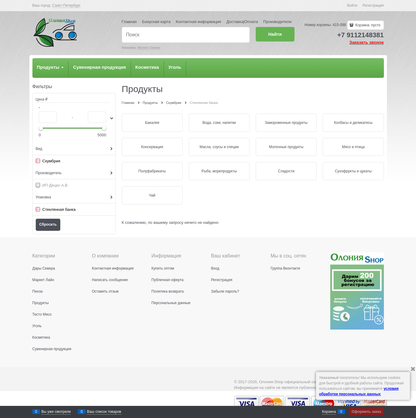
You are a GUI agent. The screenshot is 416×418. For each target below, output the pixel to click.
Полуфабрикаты (152, 171)
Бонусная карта (156, 21)
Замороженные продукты (286, 123)
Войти (352, 5)
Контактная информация (198, 21)
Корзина (329, 411)
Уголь (174, 67)
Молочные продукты (286, 147)
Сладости (286, 171)
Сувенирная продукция (99, 67)
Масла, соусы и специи (219, 147)
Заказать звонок (366, 42)
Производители (277, 21)
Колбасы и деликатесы (353, 123)
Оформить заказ (366, 412)
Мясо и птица (353, 147)
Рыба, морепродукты (219, 171)
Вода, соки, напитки (219, 123)
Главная (129, 21)
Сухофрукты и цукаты (353, 171)
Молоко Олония (149, 47)
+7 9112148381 (360, 35)
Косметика (147, 67)
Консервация (152, 147)
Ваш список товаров (104, 411)
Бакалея (152, 123)
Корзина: (367, 25)
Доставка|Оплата (242, 21)
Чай (152, 195)
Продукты (50, 67)
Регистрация (373, 5)
